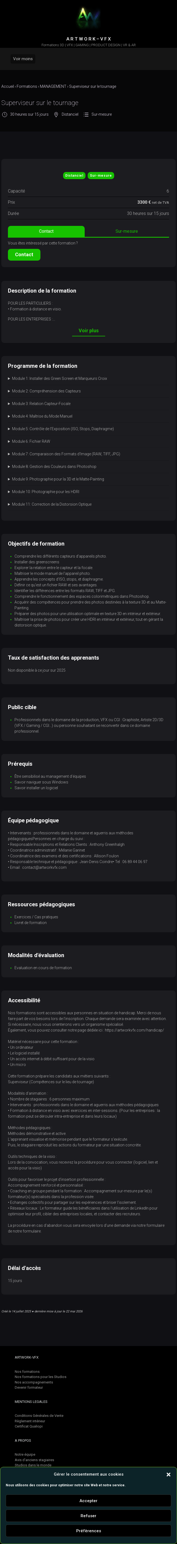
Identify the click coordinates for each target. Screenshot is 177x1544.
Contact (24, 254)
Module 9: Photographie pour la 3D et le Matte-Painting (58, 479)
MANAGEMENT (53, 86)
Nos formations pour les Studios (40, 1377)
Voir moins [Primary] (23, 58)
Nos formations (27, 1372)
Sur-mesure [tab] (127, 231)
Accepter (88, 1500)
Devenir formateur (29, 1387)
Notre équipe (25, 1454)
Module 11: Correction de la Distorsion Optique (52, 504)
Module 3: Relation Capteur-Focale (41, 403)
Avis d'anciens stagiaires (34, 1460)
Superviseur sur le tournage (92, 86)
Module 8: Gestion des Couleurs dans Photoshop (54, 466)
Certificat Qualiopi (29, 1426)
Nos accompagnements (34, 1382)
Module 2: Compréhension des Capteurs (46, 391)
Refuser (88, 1515)
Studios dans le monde (33, 1465)
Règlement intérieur (30, 1421)
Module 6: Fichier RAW (31, 441)
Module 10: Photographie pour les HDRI (45, 492)
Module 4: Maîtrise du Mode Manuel (42, 416)
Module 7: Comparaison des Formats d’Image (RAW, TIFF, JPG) (66, 454)
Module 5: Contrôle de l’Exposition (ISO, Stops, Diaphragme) (63, 429)
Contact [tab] (46, 231)
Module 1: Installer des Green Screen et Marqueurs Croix (59, 378)
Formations (27, 86)
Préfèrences (88, 1530)
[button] (168, 1474)
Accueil (7, 86)
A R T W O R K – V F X (88, 39)
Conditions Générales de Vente (39, 1416)
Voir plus (89, 330)
